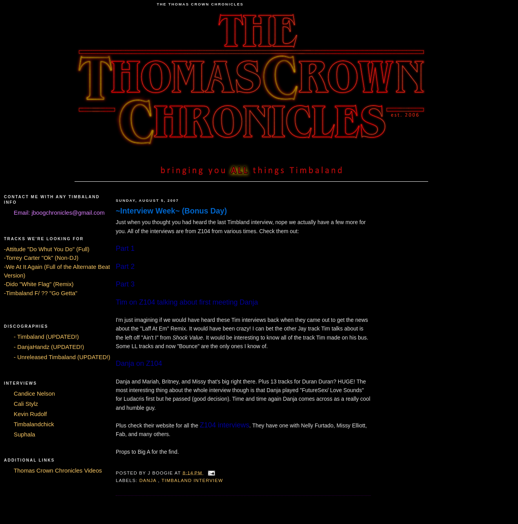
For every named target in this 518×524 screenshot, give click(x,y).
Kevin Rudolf (30, 414)
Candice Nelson (34, 394)
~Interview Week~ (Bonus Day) (171, 210)
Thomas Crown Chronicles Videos (58, 470)
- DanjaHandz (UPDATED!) (49, 347)
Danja (148, 480)
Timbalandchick (34, 424)
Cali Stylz (26, 404)
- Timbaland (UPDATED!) (46, 337)
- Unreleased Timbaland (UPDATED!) (62, 357)
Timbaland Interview (192, 480)
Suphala (24, 434)
